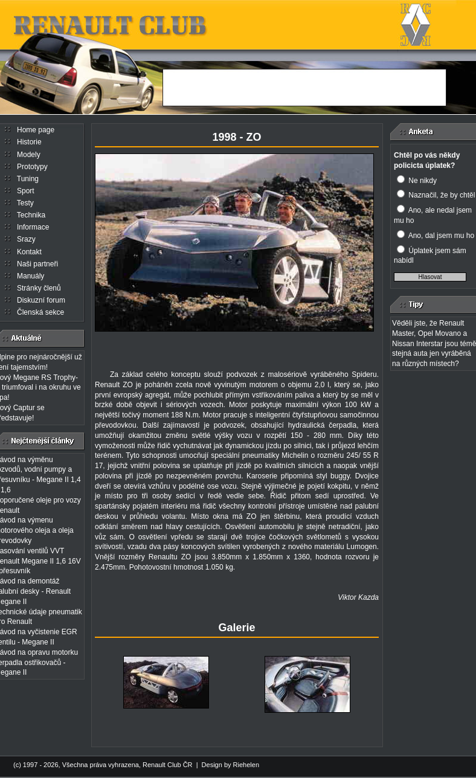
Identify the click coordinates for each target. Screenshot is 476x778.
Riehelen (246, 764)
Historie (29, 142)
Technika (31, 215)
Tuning (28, 179)
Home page (35, 130)
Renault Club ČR (168, 764)
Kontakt (29, 252)
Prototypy (32, 166)
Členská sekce (40, 312)
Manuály (30, 276)
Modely (28, 154)
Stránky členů (39, 288)
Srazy (26, 239)
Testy (25, 203)
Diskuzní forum (41, 300)
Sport (25, 191)
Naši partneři (37, 264)
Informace (33, 227)
